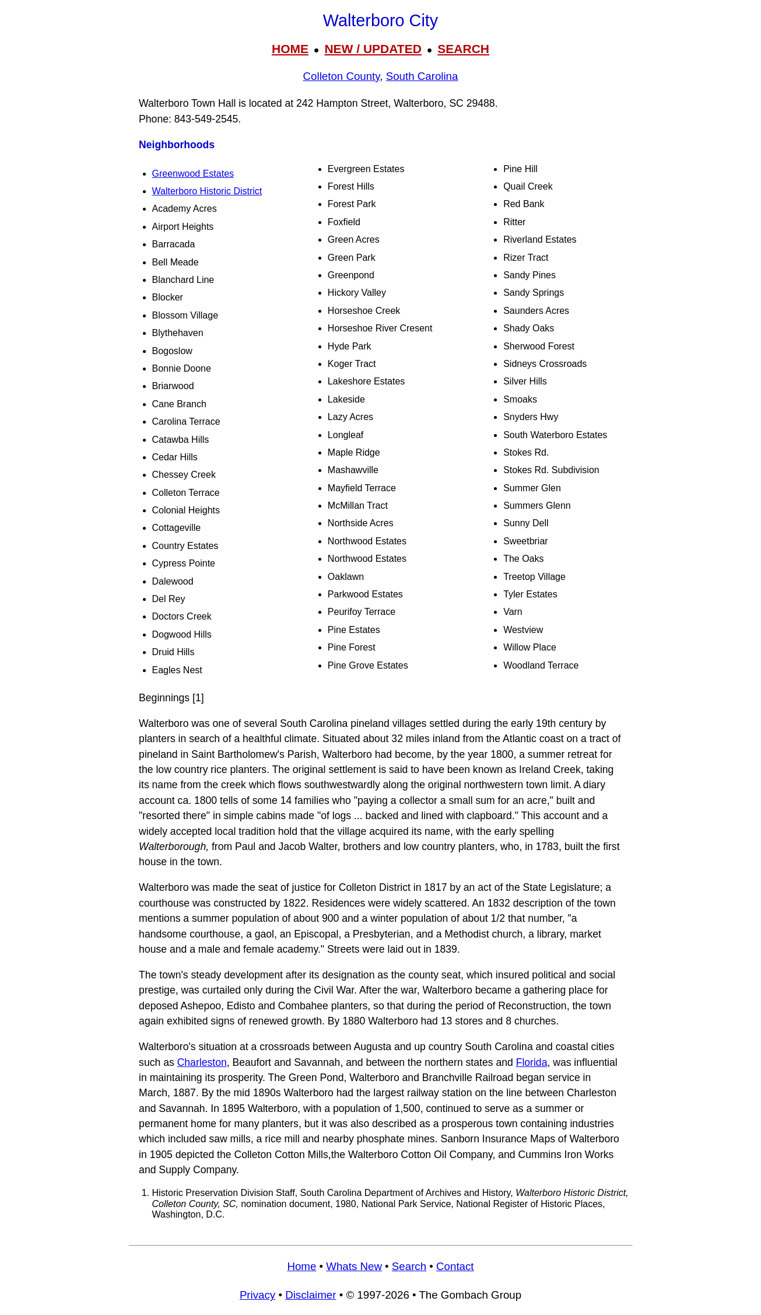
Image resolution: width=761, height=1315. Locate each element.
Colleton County (341, 76)
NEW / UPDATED (372, 48)
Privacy (257, 1295)
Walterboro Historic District (207, 191)
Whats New (354, 1266)
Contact (455, 1266)
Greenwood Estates (193, 174)
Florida (532, 1062)
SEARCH (463, 48)
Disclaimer (310, 1295)
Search (409, 1266)
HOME (290, 48)
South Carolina (422, 76)
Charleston (202, 1062)
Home (301, 1266)
